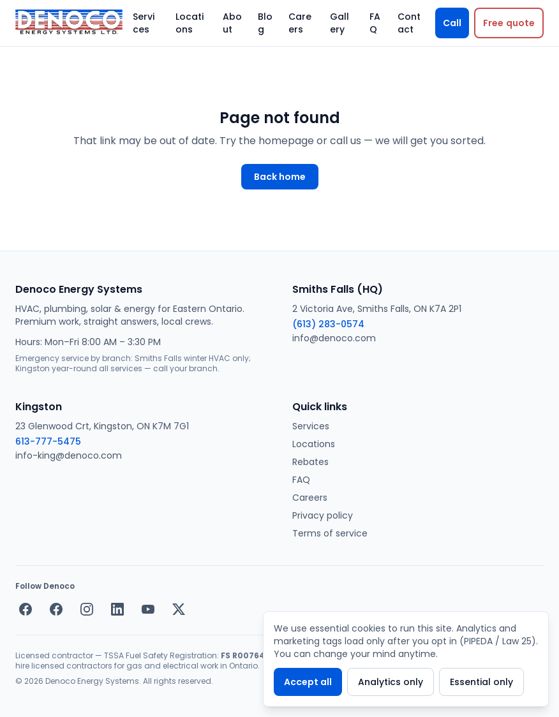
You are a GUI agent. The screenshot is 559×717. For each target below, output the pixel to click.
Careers (299, 23)
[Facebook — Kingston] (56, 609)
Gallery (339, 23)
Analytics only (390, 682)
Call (452, 23)
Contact (409, 23)
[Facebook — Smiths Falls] (25, 609)
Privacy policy (322, 515)
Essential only (481, 682)
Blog (265, 23)
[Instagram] (87, 609)
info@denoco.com (334, 338)
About (232, 23)
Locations (189, 23)
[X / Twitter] (178, 609)
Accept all (308, 682)
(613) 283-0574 (328, 324)
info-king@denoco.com (68, 455)
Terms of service (330, 533)
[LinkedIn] (117, 609)
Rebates (310, 461)
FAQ (374, 23)
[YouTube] (148, 609)
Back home (280, 176)
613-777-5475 (48, 441)
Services (143, 23)
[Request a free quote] (509, 23)
